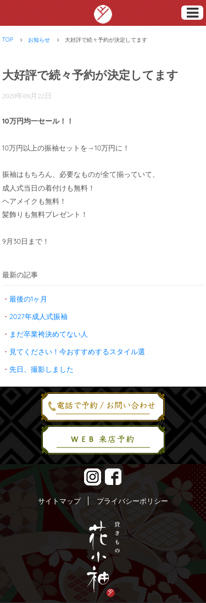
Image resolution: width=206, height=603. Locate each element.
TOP (7, 39)
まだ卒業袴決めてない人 (48, 334)
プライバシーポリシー (132, 500)
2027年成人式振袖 (38, 316)
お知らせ (39, 39)
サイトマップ (59, 500)
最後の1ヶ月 (28, 298)
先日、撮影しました (41, 369)
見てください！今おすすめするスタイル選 (77, 351)
